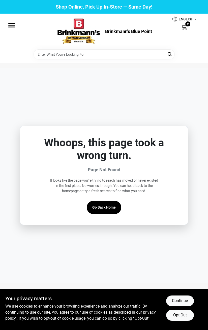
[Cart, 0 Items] (184, 27)
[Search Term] (104, 54)
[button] (184, 19)
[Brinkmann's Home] (79, 31)
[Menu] (11, 25)
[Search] (170, 54)
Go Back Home (104, 207)
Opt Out (180, 315)
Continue (180, 300)
